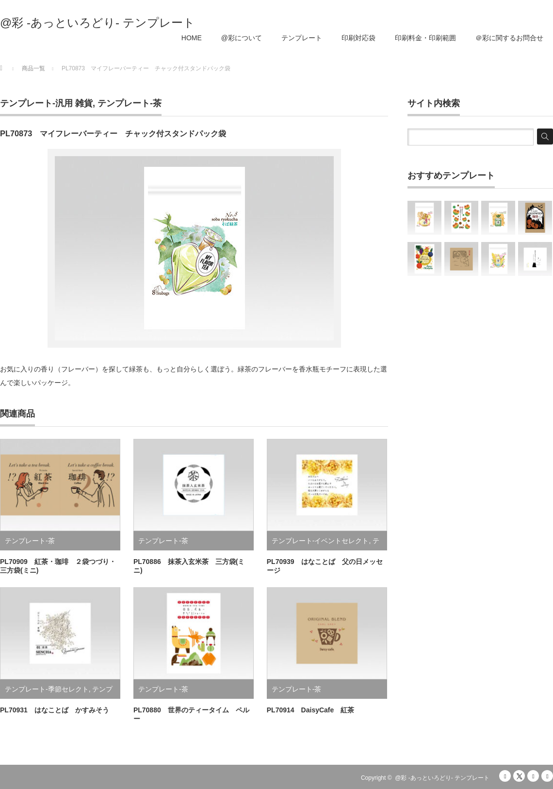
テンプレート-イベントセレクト (320, 541)
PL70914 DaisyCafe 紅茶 (311, 710)
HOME (191, 38)
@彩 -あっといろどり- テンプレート (97, 23)
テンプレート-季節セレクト (47, 689)
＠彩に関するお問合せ (509, 38)
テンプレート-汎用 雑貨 (46, 103)
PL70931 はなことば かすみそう (54, 710)
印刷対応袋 (358, 38)
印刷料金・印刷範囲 (425, 38)
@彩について (241, 38)
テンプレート (301, 38)
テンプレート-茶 (130, 103)
